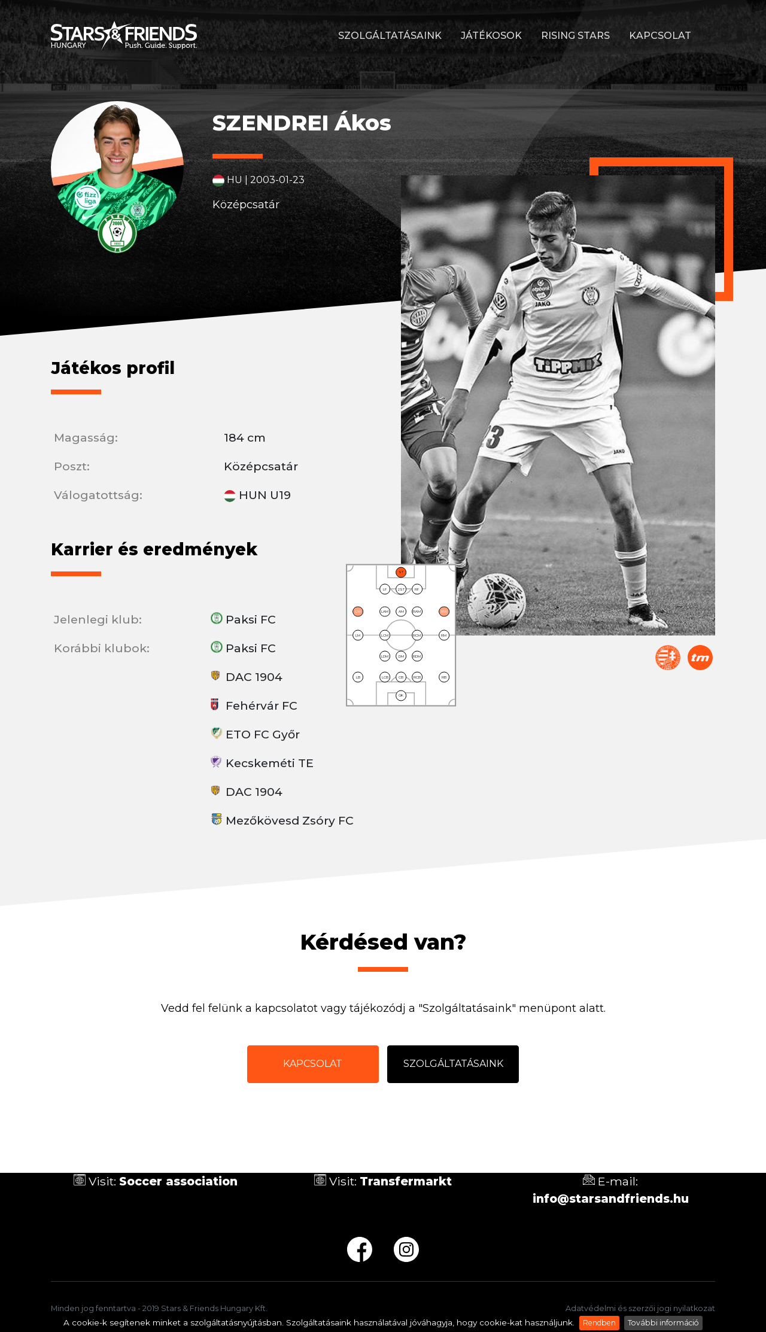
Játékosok (491, 35)
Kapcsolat (660, 35)
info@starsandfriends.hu (611, 1198)
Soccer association (178, 1181)
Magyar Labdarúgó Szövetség (667, 657)
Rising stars (575, 35)
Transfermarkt (700, 657)
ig (406, 1249)
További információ (663, 1322)
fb (359, 1249)
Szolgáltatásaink (390, 35)
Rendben (599, 1322)
